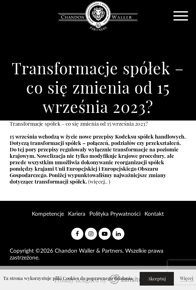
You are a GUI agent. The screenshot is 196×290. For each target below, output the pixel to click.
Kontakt (154, 214)
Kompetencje (48, 214)
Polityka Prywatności (114, 214)
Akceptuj (157, 279)
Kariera (76, 214)
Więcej (186, 278)
